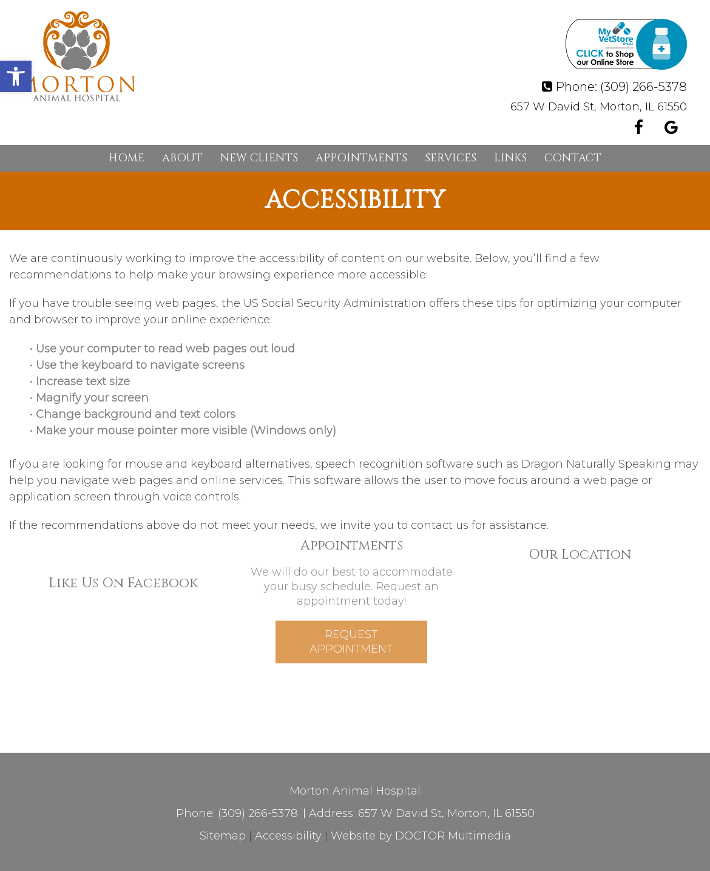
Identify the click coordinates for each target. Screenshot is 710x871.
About (182, 158)
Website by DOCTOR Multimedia (421, 835)
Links (510, 158)
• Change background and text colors (134, 414)
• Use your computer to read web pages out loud (164, 348)
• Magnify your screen (91, 398)
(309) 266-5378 (643, 86)
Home (126, 158)
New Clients (259, 158)
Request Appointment (351, 620)
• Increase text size (81, 381)
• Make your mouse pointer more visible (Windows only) (183, 430)
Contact (572, 158)
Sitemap (223, 835)
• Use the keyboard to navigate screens (139, 365)
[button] (16, 76)
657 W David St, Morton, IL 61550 (598, 106)
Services (450, 158)
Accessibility (288, 835)
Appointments (361, 158)
